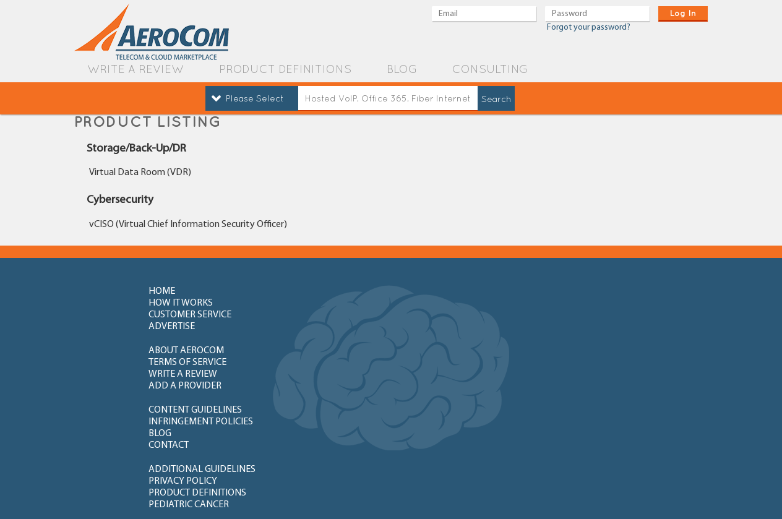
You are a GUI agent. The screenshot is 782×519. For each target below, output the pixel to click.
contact (573, 340)
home (161, 291)
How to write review (197, 388)
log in (683, 13)
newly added (588, 431)
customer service (459, 291)
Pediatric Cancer (593, 364)
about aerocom (186, 315)
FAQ (292, 388)
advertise (576, 291)
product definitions (285, 68)
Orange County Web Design (645, 492)
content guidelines (195, 340)
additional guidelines (202, 364)
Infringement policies (335, 340)
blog (402, 68)
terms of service (322, 315)
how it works (315, 291)
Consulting (490, 68)
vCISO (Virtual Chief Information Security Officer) (188, 224)
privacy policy (317, 364)
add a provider (589, 315)
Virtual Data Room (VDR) (140, 173)
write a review (135, 68)
